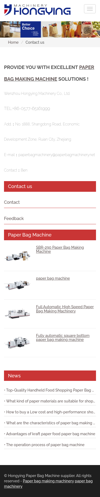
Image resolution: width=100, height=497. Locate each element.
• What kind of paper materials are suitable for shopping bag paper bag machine (50, 401)
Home (13, 42)
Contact (12, 202)
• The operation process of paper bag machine (44, 445)
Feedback (14, 218)
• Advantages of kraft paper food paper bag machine (49, 434)
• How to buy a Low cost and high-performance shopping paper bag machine (50, 412)
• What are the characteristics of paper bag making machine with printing (50, 423)
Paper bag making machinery (48, 481)
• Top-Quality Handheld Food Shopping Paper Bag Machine (50, 390)
